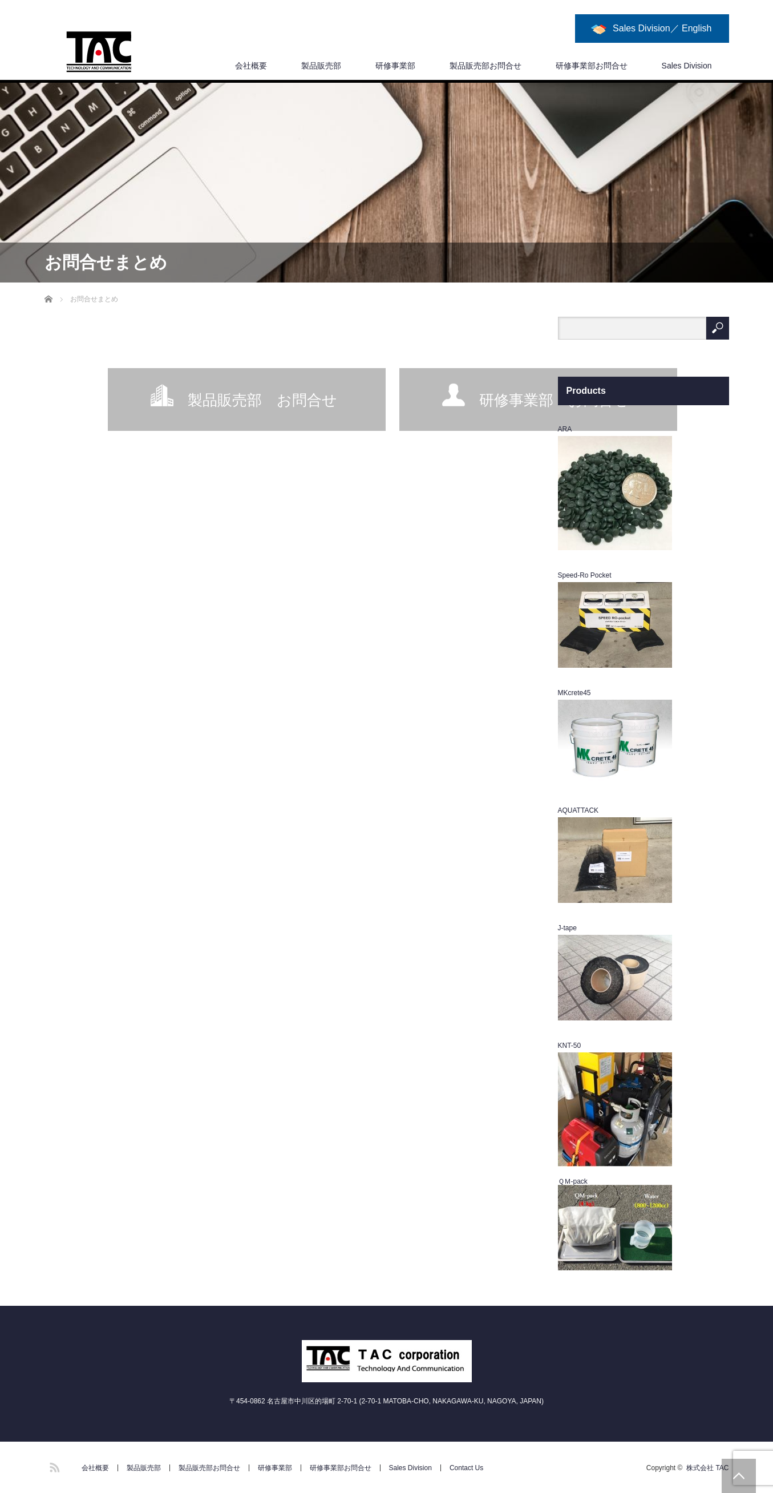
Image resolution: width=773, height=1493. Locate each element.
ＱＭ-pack (573, 1181)
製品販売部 (321, 65)
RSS (53, 1465)
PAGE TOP (739, 1476)
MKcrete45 (574, 693)
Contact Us (466, 1467)
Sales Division (687, 65)
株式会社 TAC (707, 1468)
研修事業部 (395, 65)
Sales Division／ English (662, 28)
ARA (565, 429)
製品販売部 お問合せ (262, 400)
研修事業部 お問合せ (554, 400)
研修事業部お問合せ (592, 65)
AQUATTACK (578, 810)
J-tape (567, 928)
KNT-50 (569, 1046)
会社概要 (251, 65)
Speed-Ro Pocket (585, 575)
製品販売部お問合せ (485, 65)
